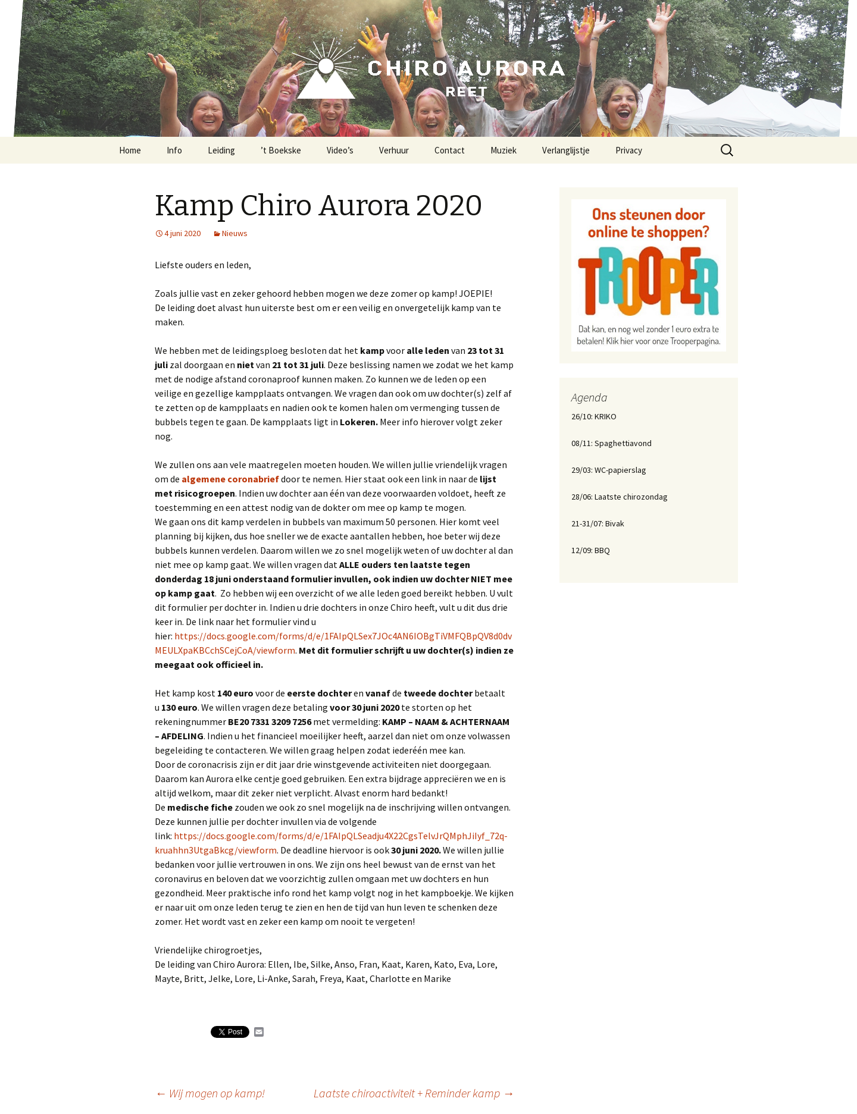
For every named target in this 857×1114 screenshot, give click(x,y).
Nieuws (235, 233)
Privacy (628, 150)
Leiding (221, 150)
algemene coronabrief (230, 479)
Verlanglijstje (566, 150)
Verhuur (394, 150)
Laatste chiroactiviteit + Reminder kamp (414, 1092)
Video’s (340, 150)
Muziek (503, 150)
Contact (449, 150)
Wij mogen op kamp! (210, 1092)
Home (130, 150)
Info (174, 150)
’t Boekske (281, 150)
